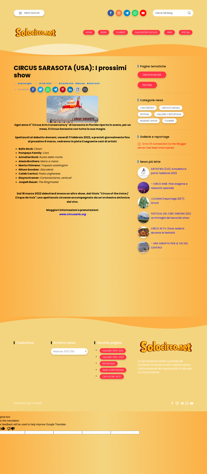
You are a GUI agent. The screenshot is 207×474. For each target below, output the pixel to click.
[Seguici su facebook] (111, 13)
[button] (33, 89)
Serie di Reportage (113, 370)
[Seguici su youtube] (143, 13)
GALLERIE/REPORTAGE (146, 32)
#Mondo (80, 83)
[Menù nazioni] (29, 13)
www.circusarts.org (72, 214)
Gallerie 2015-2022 (113, 357)
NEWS (104, 32)
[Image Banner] (165, 346)
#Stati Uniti (93, 83)
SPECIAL (185, 32)
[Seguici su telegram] (127, 13)
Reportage (108, 363)
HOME (89, 32)
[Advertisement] (162, 284)
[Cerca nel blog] (173, 13)
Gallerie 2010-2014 (112, 350)
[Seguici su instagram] (119, 13)
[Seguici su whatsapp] (135, 13)
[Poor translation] (11, 428)
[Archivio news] (69, 351)
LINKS (169, 32)
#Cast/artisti (66, 83)
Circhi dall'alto (111, 376)
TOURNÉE (120, 32)
